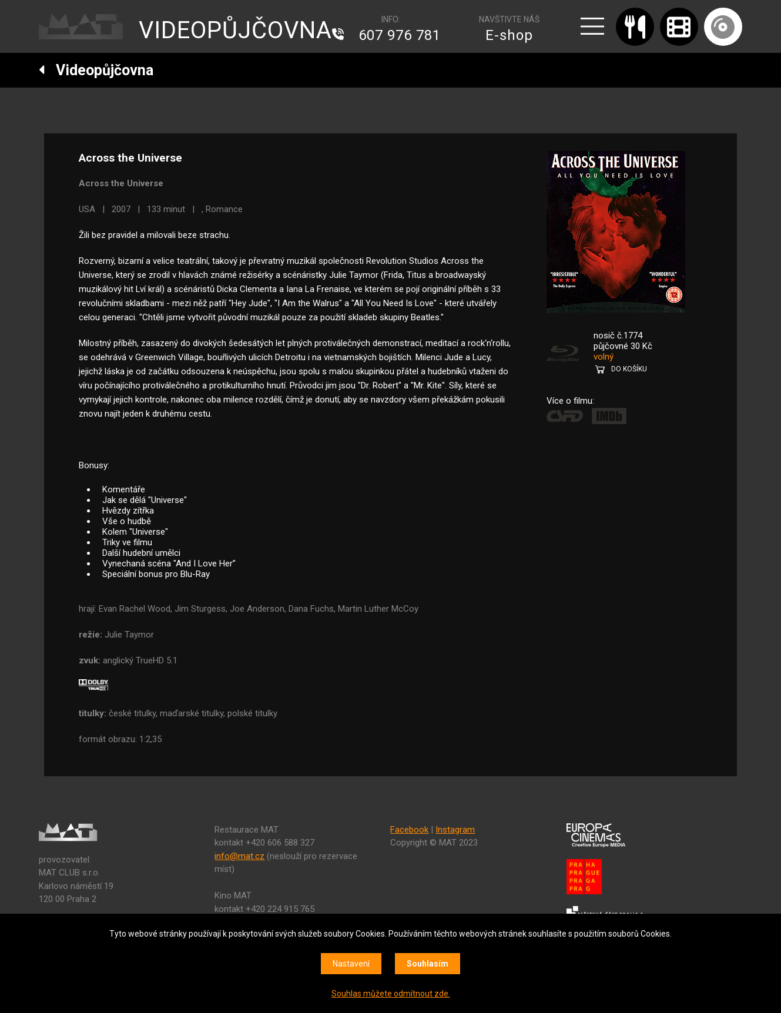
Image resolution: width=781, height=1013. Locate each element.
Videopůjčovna (96, 70)
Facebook (409, 829)
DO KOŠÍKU (629, 369)
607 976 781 (399, 35)
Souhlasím (427, 963)
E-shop (509, 35)
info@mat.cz (239, 856)
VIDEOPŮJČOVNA (235, 30)
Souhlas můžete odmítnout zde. (390, 993)
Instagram (455, 829)
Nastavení (351, 963)
